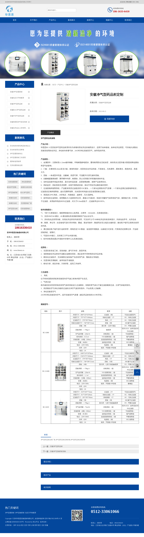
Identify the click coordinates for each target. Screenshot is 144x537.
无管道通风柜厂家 (26, 198)
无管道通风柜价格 (26, 208)
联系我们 (128, 20)
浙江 (39, 525)
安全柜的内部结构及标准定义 (20, 146)
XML (137, 2)
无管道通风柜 (13, 182)
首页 (14, 20)
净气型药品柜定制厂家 (48, 440)
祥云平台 (36, 522)
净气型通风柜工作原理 (18, 157)
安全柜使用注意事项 (17, 150)
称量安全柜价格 (26, 187)
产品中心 (52, 20)
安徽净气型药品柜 (16, 104)
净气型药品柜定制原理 (78, 440)
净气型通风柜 (9, 513)
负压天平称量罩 (30, 513)
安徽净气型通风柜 (16, 92)
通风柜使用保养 (15, 161)
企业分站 (122, 2)
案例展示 (71, 20)
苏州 (36, 525)
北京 (43, 525)
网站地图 (129, 2)
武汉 (22, 525)
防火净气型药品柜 (26, 192)
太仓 (18, 525)
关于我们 (33, 20)
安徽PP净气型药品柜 (17, 116)
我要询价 (109, 119)
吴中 (14, 525)
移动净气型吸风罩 (13, 187)
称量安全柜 (13, 198)
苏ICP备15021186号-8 (52, 518)
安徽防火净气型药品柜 (18, 110)
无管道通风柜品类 (16, 165)
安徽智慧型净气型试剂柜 (18, 122)
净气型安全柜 (13, 208)
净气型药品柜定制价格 (63, 440)
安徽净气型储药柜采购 (58, 451)
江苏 (25, 525)
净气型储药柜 (13, 192)
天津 (29, 525)
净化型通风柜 (26, 182)
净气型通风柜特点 (16, 153)
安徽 (46, 525)
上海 (32, 525)
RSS (134, 2)
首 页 (54, 85)
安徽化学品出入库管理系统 (19, 128)
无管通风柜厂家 (26, 203)
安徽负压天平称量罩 (17, 98)
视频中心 (109, 20)
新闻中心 (90, 20)
